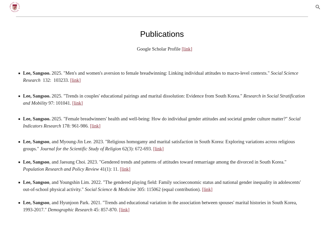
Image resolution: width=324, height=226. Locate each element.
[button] (318, 7)
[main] (162, 40)
